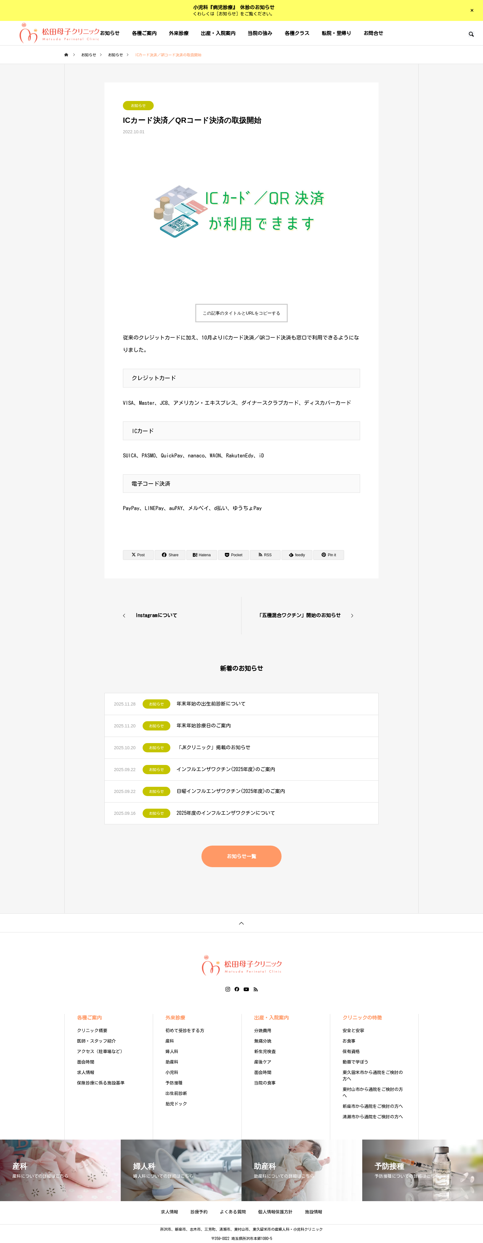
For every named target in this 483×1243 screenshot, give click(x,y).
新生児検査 (265, 1051)
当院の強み (260, 33)
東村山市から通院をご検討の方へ (373, 1092)
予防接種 (174, 1083)
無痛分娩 (262, 1041)
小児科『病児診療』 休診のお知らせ (233, 7)
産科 (169, 1041)
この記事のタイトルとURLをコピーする (241, 313)
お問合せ (373, 33)
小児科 (171, 1072)
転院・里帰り (336, 33)
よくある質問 (233, 1212)
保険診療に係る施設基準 (100, 1083)
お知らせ (138, 105)
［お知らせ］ (227, 14)
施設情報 (313, 1212)
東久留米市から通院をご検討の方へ (373, 1075)
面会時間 (85, 1062)
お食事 (349, 1041)
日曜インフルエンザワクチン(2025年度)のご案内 (231, 791)
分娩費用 (262, 1030)
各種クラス (297, 33)
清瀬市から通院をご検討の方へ (373, 1117)
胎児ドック (176, 1104)
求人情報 (85, 1072)
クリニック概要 (92, 1030)
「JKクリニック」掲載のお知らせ (213, 747)
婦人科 (171, 1051)
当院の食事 (265, 1083)
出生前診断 (176, 1093)
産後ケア (262, 1062)
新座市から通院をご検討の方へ (373, 1106)
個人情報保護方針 (275, 1212)
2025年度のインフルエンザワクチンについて (226, 813)
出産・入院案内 (218, 33)
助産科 (171, 1062)
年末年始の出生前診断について (211, 703)
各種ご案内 (144, 33)
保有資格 (351, 1051)
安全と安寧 (353, 1030)
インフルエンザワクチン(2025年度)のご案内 (226, 769)
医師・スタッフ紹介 (96, 1041)
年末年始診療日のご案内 (204, 725)
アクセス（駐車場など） (100, 1051)
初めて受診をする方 (184, 1030)
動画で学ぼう (355, 1062)
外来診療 (179, 33)
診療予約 (199, 1212)
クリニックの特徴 (362, 1017)
